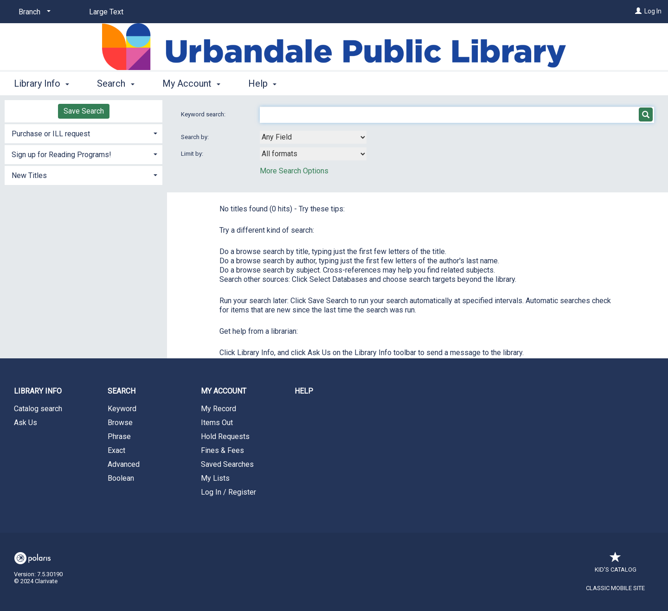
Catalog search (38, 408)
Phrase (119, 436)
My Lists (215, 478)
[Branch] (33, 12)
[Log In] (638, 11)
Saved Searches (227, 464)
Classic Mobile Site (615, 588)
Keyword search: (204, 114)
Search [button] (115, 83)
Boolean (121, 478)
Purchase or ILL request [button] (51, 133)
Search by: (195, 137)
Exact (116, 450)
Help (304, 391)
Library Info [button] (41, 83)
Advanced (124, 464)
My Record (218, 408)
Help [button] (262, 83)
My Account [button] (191, 83)
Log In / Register (228, 492)
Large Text (106, 11)
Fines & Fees (222, 450)
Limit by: (193, 153)
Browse (120, 422)
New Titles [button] (29, 175)
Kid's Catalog (615, 565)
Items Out (217, 422)
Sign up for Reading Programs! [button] (61, 154)
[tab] (83, 132)
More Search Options (294, 170)
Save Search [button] (84, 111)
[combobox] (313, 137)
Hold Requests (225, 436)
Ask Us (25, 422)
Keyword (122, 408)
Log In (653, 11)
